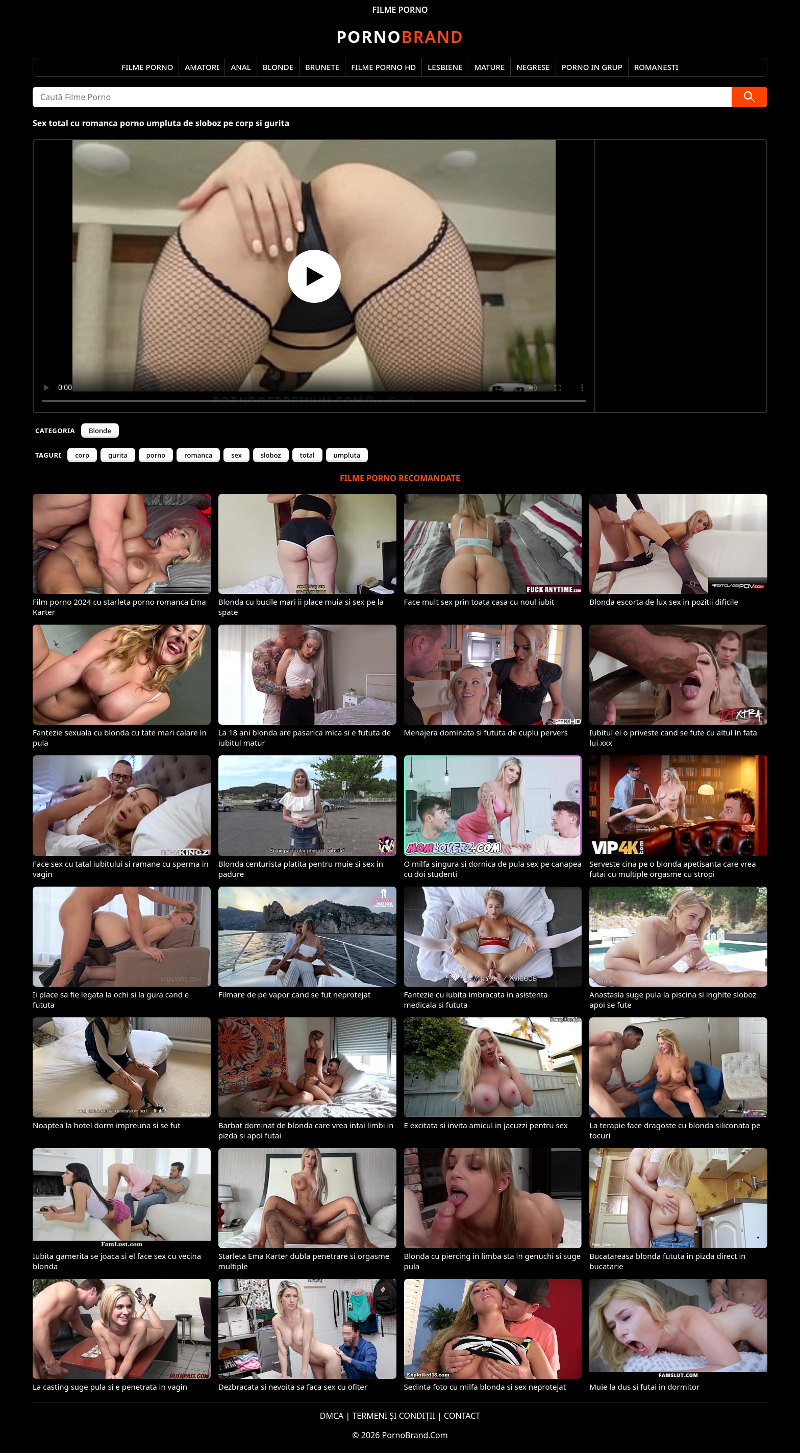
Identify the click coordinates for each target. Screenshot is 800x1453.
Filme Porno (147, 67)
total (307, 455)
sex (236, 455)
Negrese (532, 67)
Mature (489, 67)
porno (156, 455)
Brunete (322, 67)
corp (82, 455)
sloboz (271, 455)
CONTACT (462, 1415)
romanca (198, 455)
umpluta (347, 455)
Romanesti (656, 67)
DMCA (332, 1415)
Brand (399, 36)
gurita (118, 455)
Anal (241, 67)
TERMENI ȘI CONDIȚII (393, 1415)
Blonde (278, 67)
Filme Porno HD (383, 67)
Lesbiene (445, 67)
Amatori (202, 67)
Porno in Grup (592, 67)
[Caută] (749, 97)
